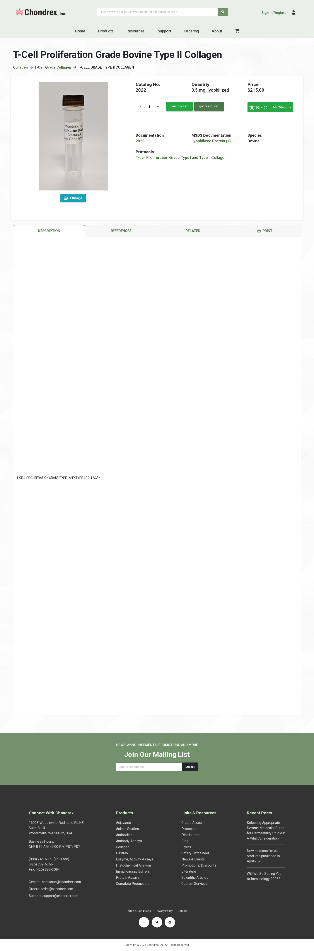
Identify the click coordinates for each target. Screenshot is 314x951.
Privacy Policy (164, 910)
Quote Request (209, 107)
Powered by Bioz (251, 118)
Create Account (193, 823)
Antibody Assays (129, 841)
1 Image (73, 199)
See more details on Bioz (282, 118)
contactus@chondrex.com (61, 882)
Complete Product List (133, 884)
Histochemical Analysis (134, 865)
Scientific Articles (194, 877)
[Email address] (149, 766)
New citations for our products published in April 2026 (263, 856)
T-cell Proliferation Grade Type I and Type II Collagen (181, 158)
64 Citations (282, 108)
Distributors (190, 835)
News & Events (193, 859)
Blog (184, 841)
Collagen (20, 68)
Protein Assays (128, 877)
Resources (135, 31)
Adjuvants (123, 823)
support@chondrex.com (60, 896)
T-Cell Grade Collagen (52, 68)
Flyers (186, 847)
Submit (190, 766)
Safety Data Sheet (195, 853)
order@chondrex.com (57, 889)
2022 (140, 142)
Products (106, 31)
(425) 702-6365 (41, 864)
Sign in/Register (274, 13)
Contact (183, 910)
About (217, 31)
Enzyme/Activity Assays (135, 859)
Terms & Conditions (138, 910)
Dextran (122, 853)
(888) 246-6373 (41, 859)
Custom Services (194, 884)
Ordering (191, 31)
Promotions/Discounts (198, 865)
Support (164, 31)
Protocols (188, 829)
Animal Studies (127, 829)
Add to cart (180, 107)
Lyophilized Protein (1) (211, 142)
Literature (188, 871)
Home (80, 31)
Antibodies (124, 835)
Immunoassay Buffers (133, 871)
